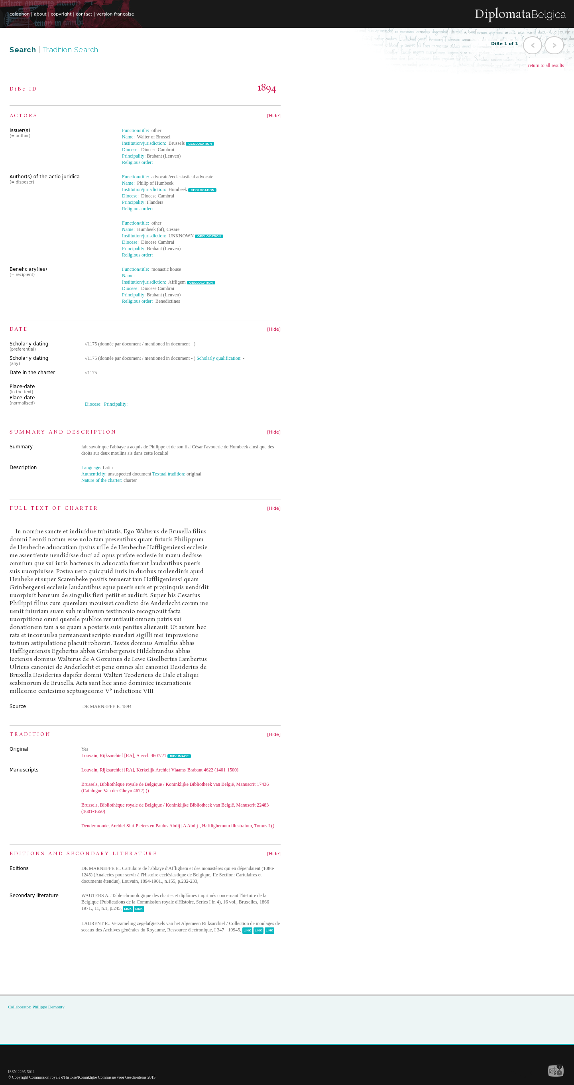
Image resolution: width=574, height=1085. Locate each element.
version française (115, 14)
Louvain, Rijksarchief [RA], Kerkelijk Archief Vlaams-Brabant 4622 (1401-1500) (159, 770)
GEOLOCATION (200, 144)
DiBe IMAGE (179, 756)
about (40, 14)
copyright (61, 14)
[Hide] (274, 115)
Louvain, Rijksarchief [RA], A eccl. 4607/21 (123, 755)
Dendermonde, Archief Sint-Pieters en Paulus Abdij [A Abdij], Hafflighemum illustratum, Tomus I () (177, 826)
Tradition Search (70, 49)
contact (84, 14)
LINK (128, 909)
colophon (19, 14)
